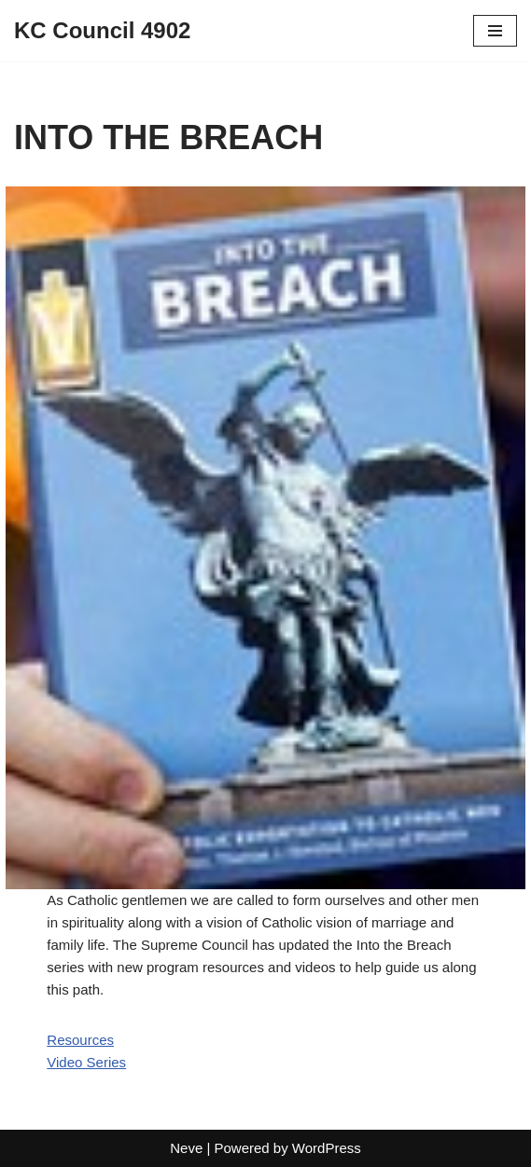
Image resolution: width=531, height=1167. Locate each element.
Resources (80, 1040)
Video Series (86, 1062)
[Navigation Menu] (495, 31)
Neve (186, 1148)
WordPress (326, 1148)
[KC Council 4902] (102, 30)
